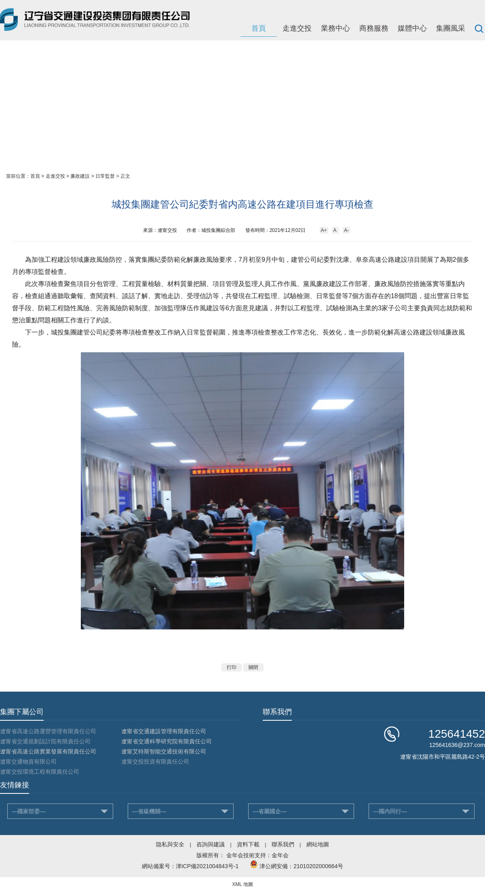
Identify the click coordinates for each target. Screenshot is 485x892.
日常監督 (105, 176)
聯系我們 (283, 844)
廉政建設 (80, 176)
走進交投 (297, 28)
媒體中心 (412, 28)
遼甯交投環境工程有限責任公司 (39, 771)
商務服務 (373, 28)
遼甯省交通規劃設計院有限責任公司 (45, 741)
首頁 (258, 28)
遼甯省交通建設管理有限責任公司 (163, 731)
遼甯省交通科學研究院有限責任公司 (166, 741)
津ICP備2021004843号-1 (207, 866)
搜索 (479, 28)
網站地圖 (317, 844)
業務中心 (335, 28)
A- (346, 230)
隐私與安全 (170, 844)
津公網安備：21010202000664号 (301, 866)
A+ (324, 230)
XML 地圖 (242, 884)
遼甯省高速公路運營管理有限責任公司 (48, 731)
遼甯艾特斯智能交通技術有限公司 (163, 751)
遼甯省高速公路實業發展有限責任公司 (48, 751)
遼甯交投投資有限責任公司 (155, 761)
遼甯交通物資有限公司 (28, 761)
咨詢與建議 (210, 844)
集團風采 (450, 28)
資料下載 (248, 844)
